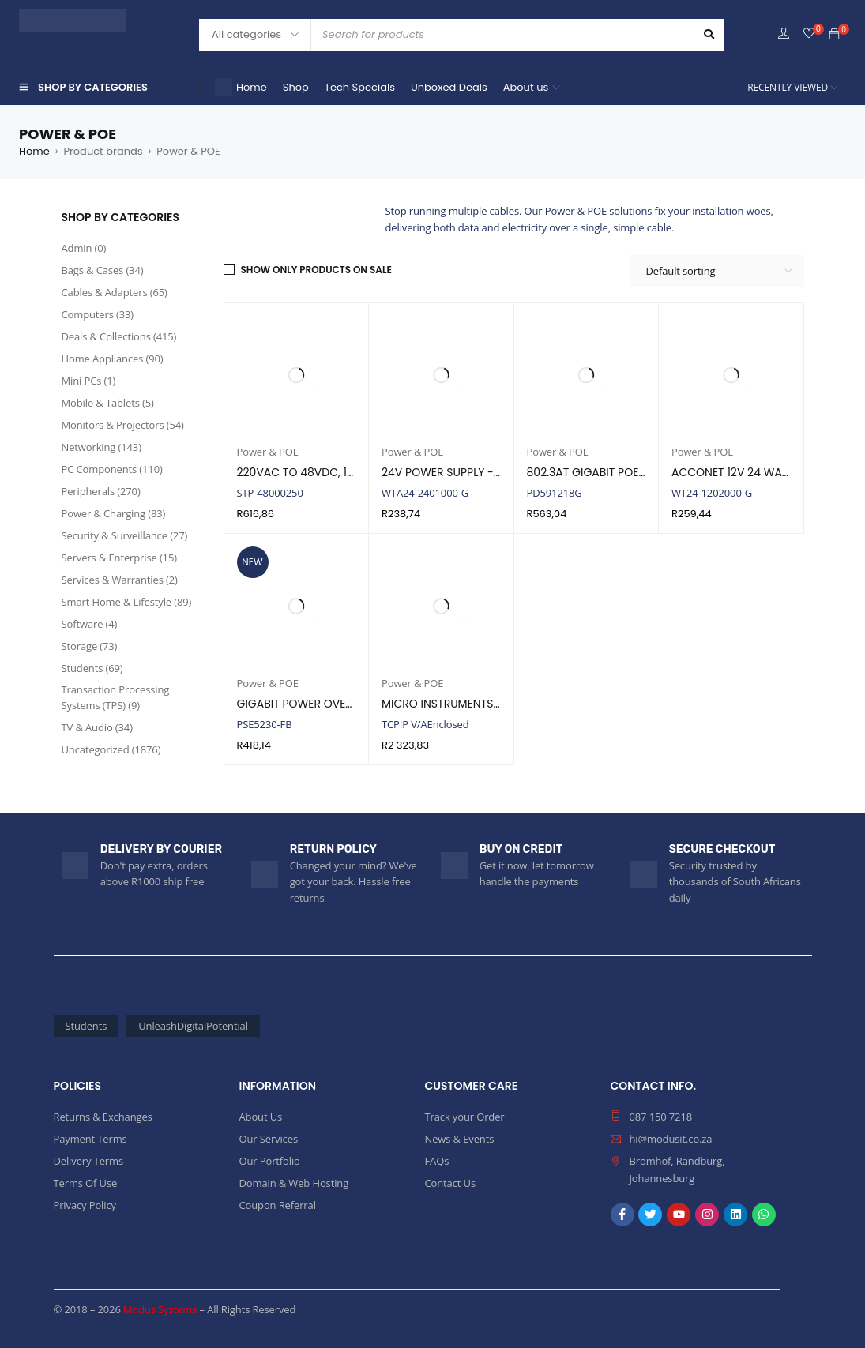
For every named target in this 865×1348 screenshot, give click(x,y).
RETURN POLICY (333, 849)
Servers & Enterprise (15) (119, 557)
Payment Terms (90, 1139)
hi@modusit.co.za (671, 1139)
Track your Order (465, 1117)
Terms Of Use (86, 1183)
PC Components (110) (112, 469)
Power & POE (268, 452)
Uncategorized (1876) (111, 749)
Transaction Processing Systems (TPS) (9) (116, 697)
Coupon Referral (277, 1205)
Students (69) (92, 668)
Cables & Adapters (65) (114, 292)
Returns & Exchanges (103, 1117)
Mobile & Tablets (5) (108, 403)
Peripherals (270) (101, 491)
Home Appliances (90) (113, 358)
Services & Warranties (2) (120, 580)
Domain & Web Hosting (294, 1183)
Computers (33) (98, 314)
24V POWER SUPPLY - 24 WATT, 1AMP (478, 472)
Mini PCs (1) (89, 381)
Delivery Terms (88, 1161)
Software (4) (90, 624)
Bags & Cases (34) (103, 270)
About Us (261, 1117)
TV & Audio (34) (97, 727)
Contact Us (450, 1183)
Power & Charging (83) (114, 513)
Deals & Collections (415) (119, 336)
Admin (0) (84, 248)
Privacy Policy (85, 1205)
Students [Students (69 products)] (86, 1026)
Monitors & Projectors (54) (123, 425)
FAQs (437, 1161)
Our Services (268, 1139)
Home (34, 151)
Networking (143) (101, 447)
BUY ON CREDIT (521, 849)
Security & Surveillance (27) (125, 535)
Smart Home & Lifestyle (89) (127, 602)
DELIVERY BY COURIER (161, 849)
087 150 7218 (661, 1117)
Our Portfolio (269, 1161)
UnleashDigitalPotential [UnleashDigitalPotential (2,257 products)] (193, 1026)
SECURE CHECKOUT (722, 849)
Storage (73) (90, 646)
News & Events (460, 1139)
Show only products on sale (316, 269)
